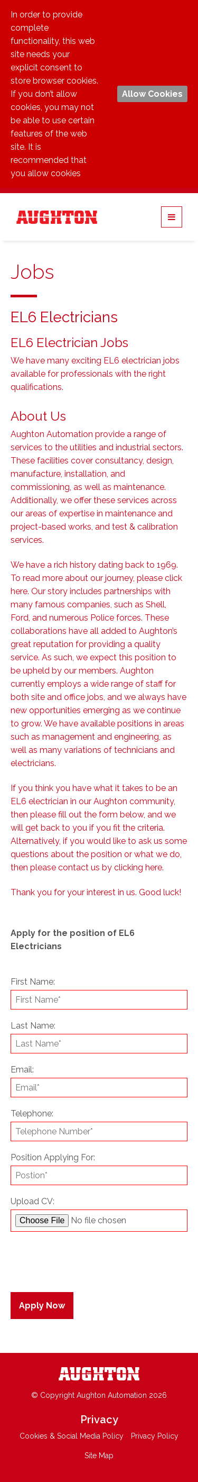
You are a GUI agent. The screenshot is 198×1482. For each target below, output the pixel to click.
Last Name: (33, 1026)
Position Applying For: (53, 1157)
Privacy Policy (154, 1436)
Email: (22, 1070)
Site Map (99, 1455)
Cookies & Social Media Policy (72, 1436)
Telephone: (32, 1113)
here (19, 591)
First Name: (33, 982)
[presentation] (75, 1257)
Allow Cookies (152, 94)
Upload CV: (32, 1201)
